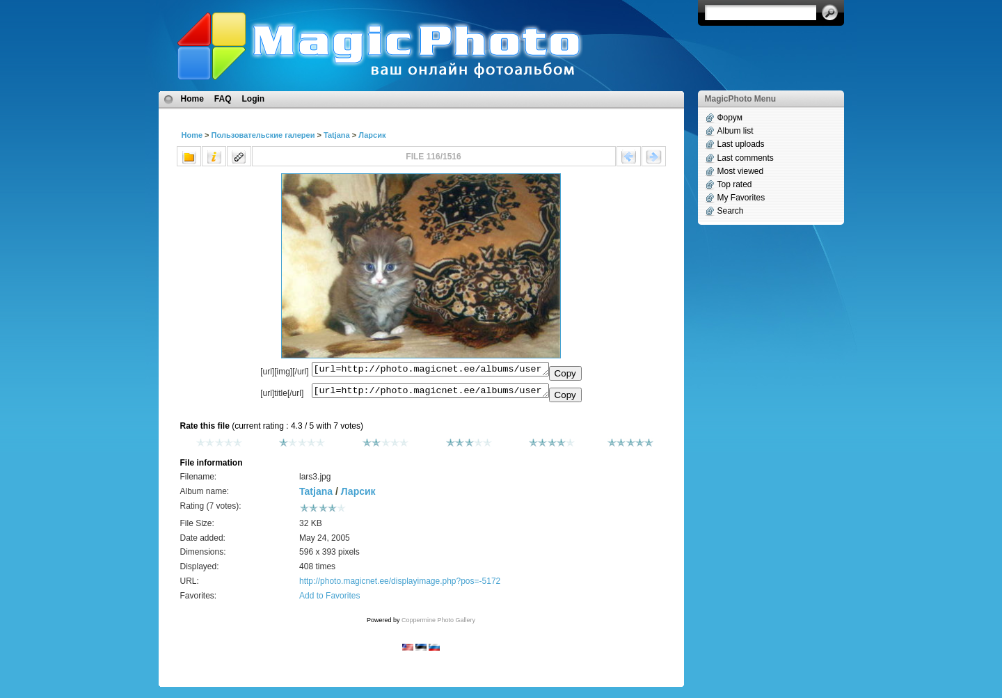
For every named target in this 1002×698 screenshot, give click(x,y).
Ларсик (371, 135)
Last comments (745, 158)
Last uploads (741, 144)
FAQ (223, 99)
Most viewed (740, 171)
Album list (735, 131)
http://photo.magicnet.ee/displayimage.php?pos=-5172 (399, 585)
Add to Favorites (329, 600)
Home (192, 99)
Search (730, 211)
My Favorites (741, 198)
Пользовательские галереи (263, 135)
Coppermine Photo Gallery (438, 624)
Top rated (734, 184)
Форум (729, 117)
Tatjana (337, 135)
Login (253, 99)
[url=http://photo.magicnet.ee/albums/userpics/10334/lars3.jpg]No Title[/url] (430, 394)
